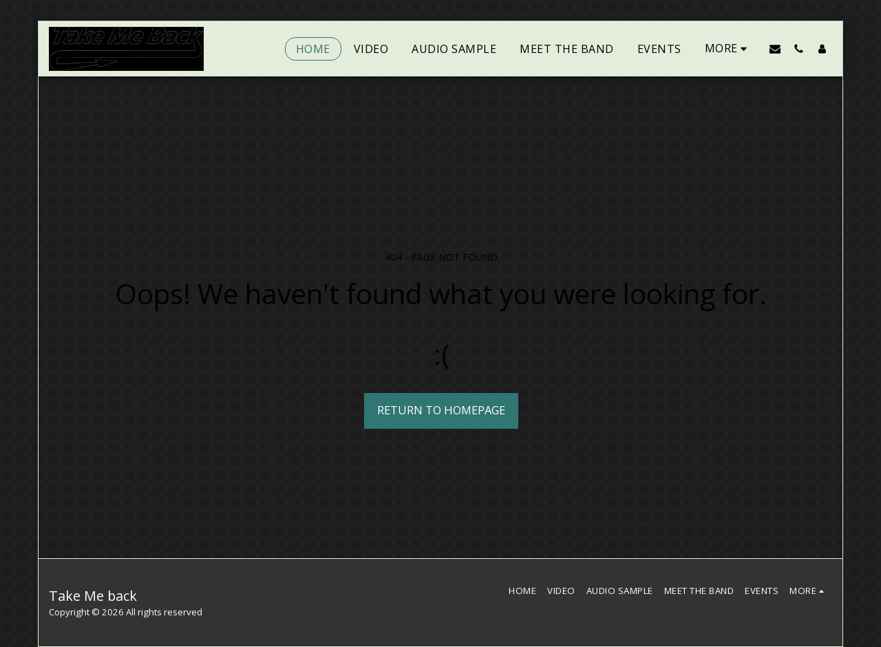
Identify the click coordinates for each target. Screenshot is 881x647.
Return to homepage (441, 410)
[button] (775, 48)
